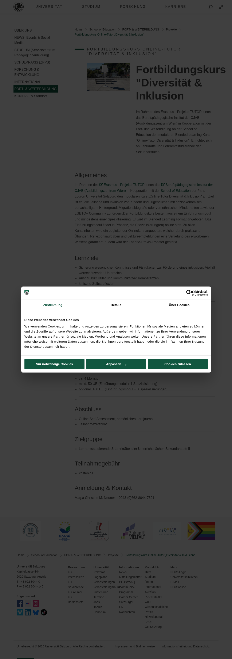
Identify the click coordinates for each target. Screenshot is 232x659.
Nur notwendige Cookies (54, 364)
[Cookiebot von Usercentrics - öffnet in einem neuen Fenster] (189, 293)
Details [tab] (116, 305)
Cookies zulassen (177, 364)
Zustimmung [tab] (52, 305)
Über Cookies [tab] (179, 305)
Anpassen (116, 364)
